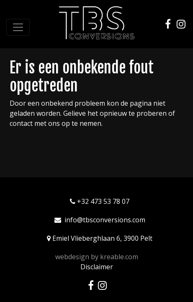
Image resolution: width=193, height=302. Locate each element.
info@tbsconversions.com (104, 219)
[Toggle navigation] (18, 27)
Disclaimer (96, 266)
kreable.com (119, 256)
